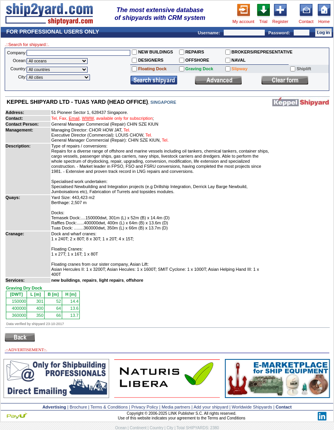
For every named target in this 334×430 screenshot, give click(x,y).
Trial (263, 21)
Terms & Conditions (108, 407)
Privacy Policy (144, 407)
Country (156, 428)
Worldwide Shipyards (252, 407)
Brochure (78, 407)
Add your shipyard (211, 407)
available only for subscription (124, 118)
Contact (306, 21)
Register (280, 21)
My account (243, 21)
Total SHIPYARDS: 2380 (197, 428)
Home (324, 21)
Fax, (63, 118)
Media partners (176, 407)
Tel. (127, 130)
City (170, 428)
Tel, (54, 118)
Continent (138, 428)
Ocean (120, 428)
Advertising (54, 407)
